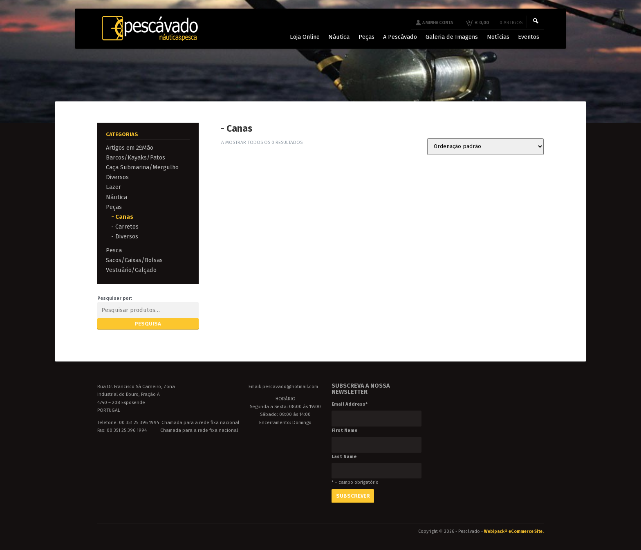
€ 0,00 (498, 22)
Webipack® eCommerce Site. (514, 531)
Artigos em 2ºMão (129, 147)
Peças (114, 207)
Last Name (344, 456)
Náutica (116, 197)
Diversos (117, 177)
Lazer (113, 187)
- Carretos (125, 226)
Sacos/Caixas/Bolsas (134, 260)
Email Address (350, 404)
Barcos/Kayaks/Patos (135, 157)
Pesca (114, 250)
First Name (344, 430)
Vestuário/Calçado (131, 270)
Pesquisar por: (114, 298)
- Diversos (124, 236)
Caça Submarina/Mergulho (142, 167)
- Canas (122, 216)
